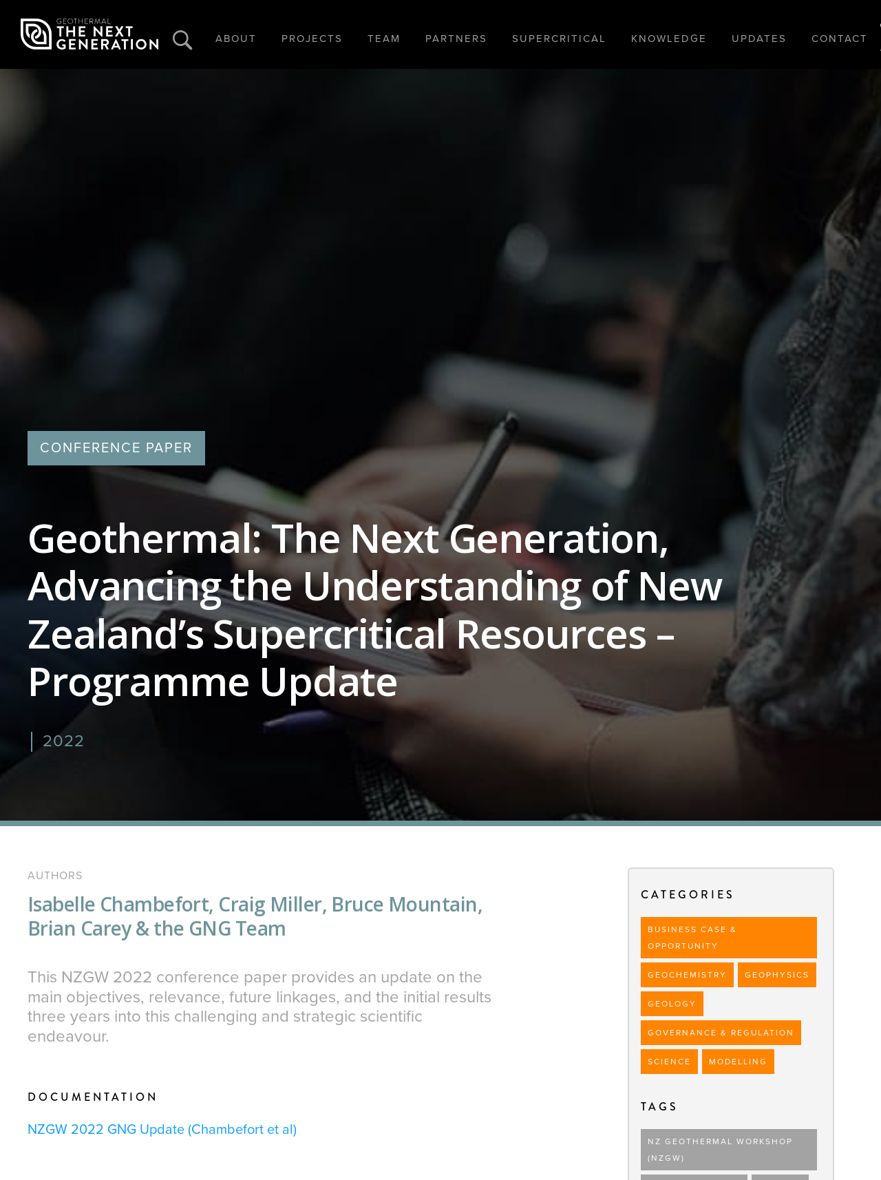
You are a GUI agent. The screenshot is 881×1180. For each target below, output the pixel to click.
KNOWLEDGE (669, 38)
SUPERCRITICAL (559, 38)
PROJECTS (312, 38)
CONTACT (839, 38)
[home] (89, 34)
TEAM (384, 38)
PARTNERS (456, 38)
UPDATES (759, 38)
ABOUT (236, 38)
